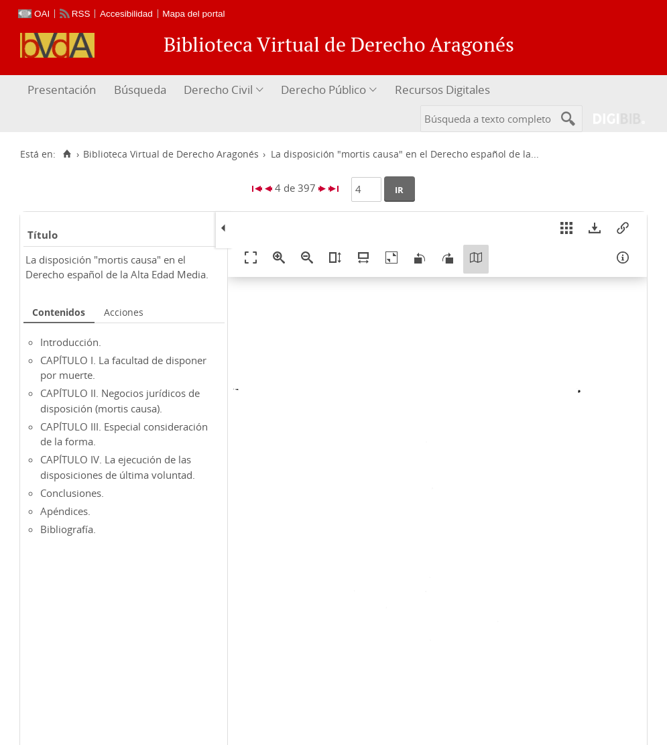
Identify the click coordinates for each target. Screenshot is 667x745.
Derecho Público (323, 89)
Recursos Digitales (442, 89)
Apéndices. (65, 511)
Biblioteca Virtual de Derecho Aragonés (171, 154)
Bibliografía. (68, 529)
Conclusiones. (72, 493)
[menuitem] (63, 90)
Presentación (61, 89)
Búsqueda (140, 89)
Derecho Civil (218, 89)
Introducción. (70, 342)
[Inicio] (66, 154)
